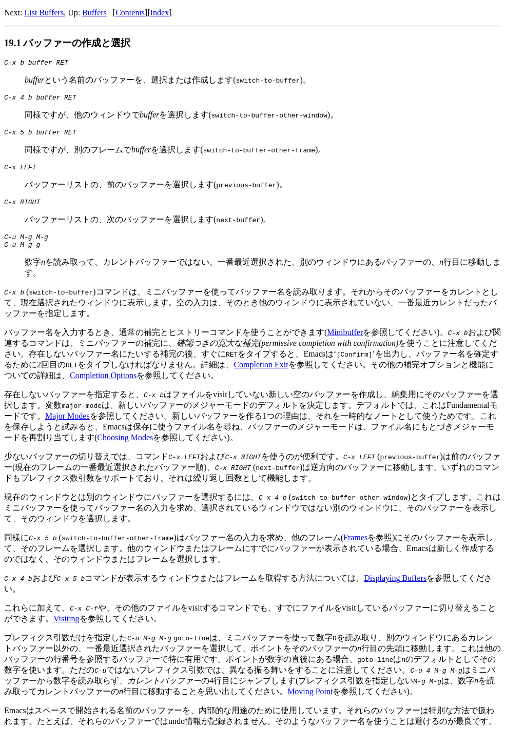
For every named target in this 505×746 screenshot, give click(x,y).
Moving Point (301, 702)
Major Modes (67, 426)
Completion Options (103, 386)
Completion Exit (261, 375)
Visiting (66, 629)
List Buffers (44, 12)
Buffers (94, 12)
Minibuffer (345, 343)
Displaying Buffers (395, 588)
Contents (130, 12)
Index (159, 12)
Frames (355, 548)
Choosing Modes (125, 448)
